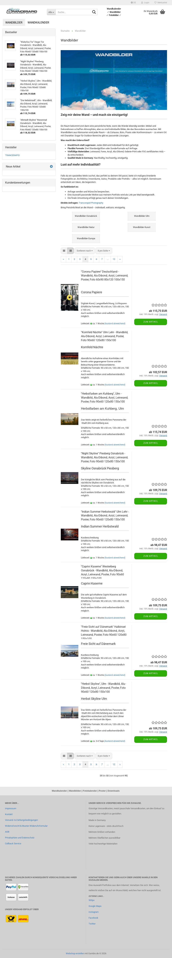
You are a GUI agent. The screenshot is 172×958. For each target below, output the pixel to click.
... (107, 259)
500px (91, 900)
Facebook (93, 918)
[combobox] (84, 250)
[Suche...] (51, 12)
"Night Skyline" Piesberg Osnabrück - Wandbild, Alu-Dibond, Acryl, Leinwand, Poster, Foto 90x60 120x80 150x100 (104, 457)
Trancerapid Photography (91, 203)
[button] (133, 2)
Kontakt (9, 814)
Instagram (94, 912)
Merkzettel (160, 2)
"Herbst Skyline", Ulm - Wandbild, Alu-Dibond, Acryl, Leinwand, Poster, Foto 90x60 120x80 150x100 (103, 687)
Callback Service (13, 843)
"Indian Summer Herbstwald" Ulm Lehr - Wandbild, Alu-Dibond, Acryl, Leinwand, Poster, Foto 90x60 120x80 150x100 (105, 515)
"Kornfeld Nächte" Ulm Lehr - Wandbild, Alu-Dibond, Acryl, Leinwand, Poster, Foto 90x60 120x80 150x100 (104, 336)
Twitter (92, 923)
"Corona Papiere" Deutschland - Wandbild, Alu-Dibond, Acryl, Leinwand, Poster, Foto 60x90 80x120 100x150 (104, 275)
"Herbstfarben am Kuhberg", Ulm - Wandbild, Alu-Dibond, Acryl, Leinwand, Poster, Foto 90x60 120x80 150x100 (104, 397)
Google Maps (95, 906)
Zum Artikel (150, 322)
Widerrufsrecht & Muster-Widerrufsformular (26, 826)
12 (114, 259)
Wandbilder (13, 22)
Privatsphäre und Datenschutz (19, 837)
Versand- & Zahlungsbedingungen (21, 820)
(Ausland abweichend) (114, 323)
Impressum (10, 808)
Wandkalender (38, 22)
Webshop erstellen (75, 953)
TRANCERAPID (12, 155)
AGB (7, 831)
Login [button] (145, 2)
